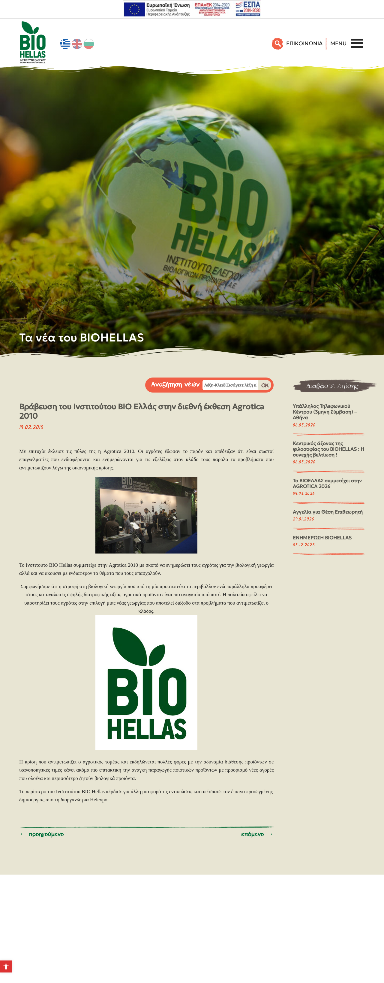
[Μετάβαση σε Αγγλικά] (77, 43)
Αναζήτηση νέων (175, 385)
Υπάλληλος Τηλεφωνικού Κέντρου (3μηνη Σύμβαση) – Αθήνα (325, 411)
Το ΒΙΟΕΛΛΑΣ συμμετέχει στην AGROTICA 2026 (327, 483)
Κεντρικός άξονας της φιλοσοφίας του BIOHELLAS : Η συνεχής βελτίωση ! (328, 449)
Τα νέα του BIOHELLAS (81, 337)
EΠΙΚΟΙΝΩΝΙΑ (304, 43)
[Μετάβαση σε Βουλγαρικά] (88, 43)
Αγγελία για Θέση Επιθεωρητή (328, 512)
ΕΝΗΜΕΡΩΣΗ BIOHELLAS (322, 538)
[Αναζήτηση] (278, 44)
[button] (6, 966)
